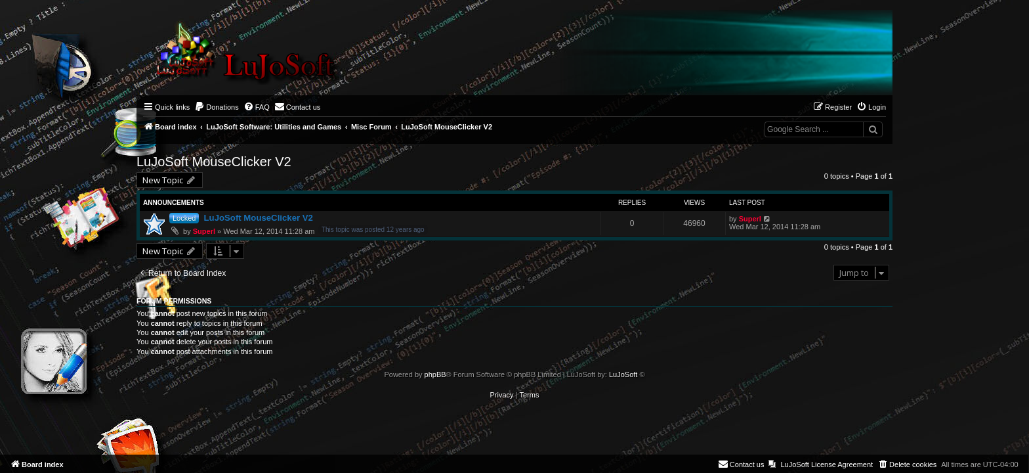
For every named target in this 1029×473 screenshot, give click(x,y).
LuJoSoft (623, 374)
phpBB (435, 374)
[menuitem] (216, 107)
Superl (204, 231)
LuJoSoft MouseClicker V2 (213, 161)
